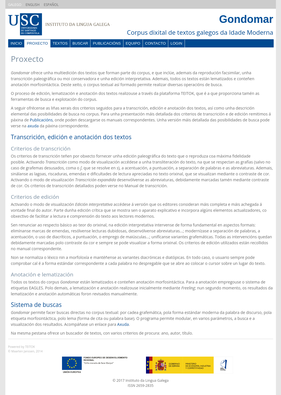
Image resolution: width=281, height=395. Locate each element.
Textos (60, 43)
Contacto (155, 43)
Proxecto (37, 43)
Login (176, 43)
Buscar (80, 43)
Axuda (123, 324)
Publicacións (107, 43)
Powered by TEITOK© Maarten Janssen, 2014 (25, 349)
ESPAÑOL (51, 4)
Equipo (133, 43)
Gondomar (246, 19)
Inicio (16, 43)
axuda (33, 125)
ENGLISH (32, 4)
